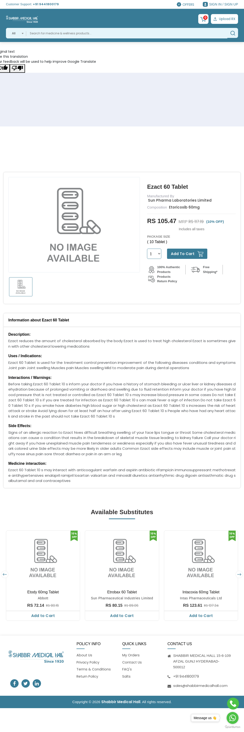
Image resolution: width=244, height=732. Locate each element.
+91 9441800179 (46, 4)
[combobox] (16, 32)
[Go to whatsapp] (233, 718)
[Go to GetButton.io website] (232, 727)
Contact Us (132, 661)
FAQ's (127, 669)
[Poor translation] (17, 68)
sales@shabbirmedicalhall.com (200, 685)
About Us (84, 654)
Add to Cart (43, 615)
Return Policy (87, 676)
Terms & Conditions (94, 669)
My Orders (131, 654)
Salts (126, 676)
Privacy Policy (88, 661)
